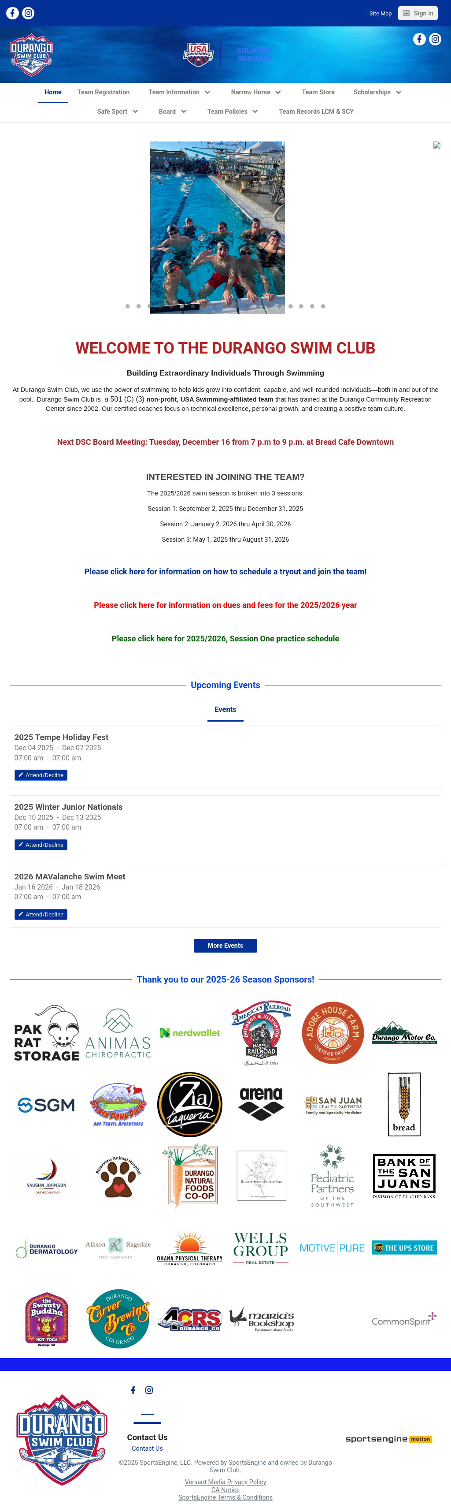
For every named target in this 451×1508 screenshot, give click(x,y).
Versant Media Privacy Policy (225, 1482)
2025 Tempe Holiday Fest (62, 737)
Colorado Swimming (255, 54)
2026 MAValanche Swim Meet (70, 877)
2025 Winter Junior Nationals (69, 807)
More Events (225, 945)
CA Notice (225, 1490)
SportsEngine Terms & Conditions (225, 1497)
